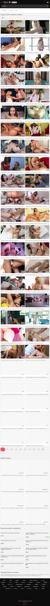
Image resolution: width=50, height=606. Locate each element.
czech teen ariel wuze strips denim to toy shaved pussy (12, 563)
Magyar (4, 586)
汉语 (3, 584)
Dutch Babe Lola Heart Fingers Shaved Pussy (10, 533)
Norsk (22, 588)
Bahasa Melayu (19, 584)
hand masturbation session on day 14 (8, 540)
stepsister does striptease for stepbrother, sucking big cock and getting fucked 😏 (37, 549)
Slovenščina (26, 586)
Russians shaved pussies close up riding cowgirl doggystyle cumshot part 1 (11, 549)
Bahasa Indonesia (33, 580)
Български (28, 584)
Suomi (4, 580)
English (17, 580)
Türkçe (43, 586)
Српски (15, 588)
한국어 (36, 588)
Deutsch (23, 582)
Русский (38, 582)
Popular (11, 10)
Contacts (25, 604)
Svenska (30, 582)
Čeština (24, 580)
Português (3, 582)
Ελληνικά (44, 584)
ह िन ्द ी (10, 584)
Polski (16, 582)
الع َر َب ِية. (43, 580)
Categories (4, 10)
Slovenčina (8, 588)
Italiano (11, 586)
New (16, 10)
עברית (10, 582)
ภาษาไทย (29, 588)
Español (36, 584)
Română (19, 586)
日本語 (43, 588)
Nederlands (35, 586)
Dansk (10, 580)
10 (43, 449)
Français (45, 582)
